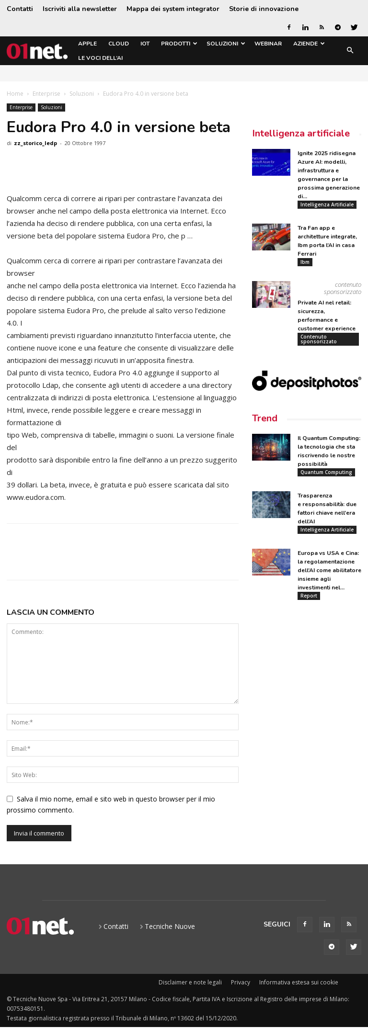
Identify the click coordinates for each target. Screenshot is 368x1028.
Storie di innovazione (264, 8)
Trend (264, 418)
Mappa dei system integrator (172, 8)
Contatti (20, 8)
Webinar (268, 43)
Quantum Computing (326, 472)
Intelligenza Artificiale (327, 204)
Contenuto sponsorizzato (318, 339)
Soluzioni (226, 43)
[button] (349, 51)
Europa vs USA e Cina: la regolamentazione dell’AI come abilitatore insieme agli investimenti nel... (329, 571)
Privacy (240, 982)
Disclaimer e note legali (190, 982)
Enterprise (46, 94)
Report (308, 596)
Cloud (118, 43)
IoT (145, 43)
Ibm (305, 262)
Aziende (309, 43)
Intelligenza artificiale (301, 133)
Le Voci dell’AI (100, 58)
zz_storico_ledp (35, 143)
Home (15, 94)
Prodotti (179, 43)
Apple (87, 43)
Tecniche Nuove (170, 926)
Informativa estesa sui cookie (298, 982)
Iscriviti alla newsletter (80, 8)
